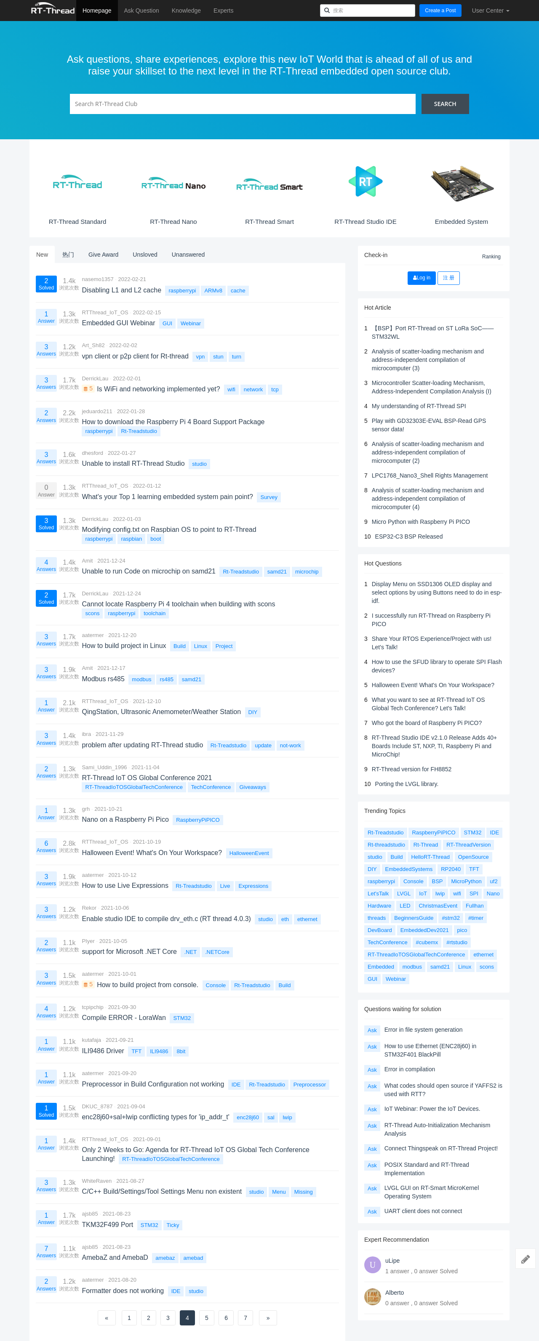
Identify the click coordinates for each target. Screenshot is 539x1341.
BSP (437, 881)
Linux (200, 646)
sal (271, 1117)
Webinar (191, 323)
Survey (268, 497)
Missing (303, 1192)
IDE (236, 1084)
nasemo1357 (97, 279)
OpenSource (473, 857)
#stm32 (451, 918)
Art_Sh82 (93, 345)
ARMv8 (213, 290)
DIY (253, 712)
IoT (423, 893)
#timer (475, 918)
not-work (290, 745)
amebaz (165, 1258)
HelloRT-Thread (430, 857)
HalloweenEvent (249, 853)
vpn (200, 356)
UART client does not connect (423, 1211)
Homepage (97, 10)
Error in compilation (409, 1069)
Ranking (491, 257)
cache (238, 290)
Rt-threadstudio (386, 845)
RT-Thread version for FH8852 (412, 769)
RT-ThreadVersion (468, 845)
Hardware (379, 906)
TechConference (211, 787)
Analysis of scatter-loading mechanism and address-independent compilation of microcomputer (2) (428, 452)
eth (285, 919)
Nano (493, 893)
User (491, 10)
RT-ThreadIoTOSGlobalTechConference (133, 787)
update (263, 745)
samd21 (277, 571)
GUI (167, 323)
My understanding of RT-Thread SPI (419, 406)
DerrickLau (95, 378)
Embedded (381, 967)
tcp (274, 389)
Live (225, 886)
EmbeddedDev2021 (424, 930)
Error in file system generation (423, 1029)
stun (218, 356)
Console (216, 985)
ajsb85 (90, 1214)
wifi (231, 389)
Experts (223, 10)
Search (445, 104)
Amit (87, 561)
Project (224, 646)
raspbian (131, 539)
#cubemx (427, 942)
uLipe (392, 1260)
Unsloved (145, 254)
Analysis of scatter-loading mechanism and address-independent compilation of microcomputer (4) (428, 498)
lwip (287, 1117)
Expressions (253, 886)
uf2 (494, 881)
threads (377, 918)
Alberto (394, 1292)
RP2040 (451, 869)
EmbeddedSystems (409, 869)
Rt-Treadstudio (139, 431)
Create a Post (440, 10)
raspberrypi (182, 290)
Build (179, 646)
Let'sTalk (378, 893)
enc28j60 (248, 1117)
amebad (193, 1258)
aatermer (93, 635)
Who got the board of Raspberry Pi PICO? (427, 723)
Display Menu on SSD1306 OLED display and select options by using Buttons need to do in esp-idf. (437, 592)
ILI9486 (159, 1051)
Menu (279, 1192)
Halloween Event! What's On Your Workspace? (433, 685)
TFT (136, 1051)
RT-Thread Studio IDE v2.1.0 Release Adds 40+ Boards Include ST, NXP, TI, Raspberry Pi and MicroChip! (434, 746)
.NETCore (217, 952)
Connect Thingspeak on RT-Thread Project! (441, 1148)
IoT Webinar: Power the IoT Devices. (432, 1108)
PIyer (88, 941)
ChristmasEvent (438, 906)
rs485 (166, 679)
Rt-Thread (426, 845)
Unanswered (188, 254)
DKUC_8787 (97, 1106)
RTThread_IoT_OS (105, 312)
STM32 (182, 1018)
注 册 (448, 278)
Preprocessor (310, 1084)
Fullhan (475, 906)
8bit (180, 1051)
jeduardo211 (97, 411)
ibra (86, 734)
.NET (190, 952)
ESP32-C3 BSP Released (409, 536)
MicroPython (466, 881)
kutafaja (91, 1040)
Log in (422, 278)
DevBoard (380, 930)
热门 (68, 254)
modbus (141, 679)
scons (92, 613)
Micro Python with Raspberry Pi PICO (421, 521)
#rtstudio (456, 942)
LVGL (404, 893)
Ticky (173, 1225)
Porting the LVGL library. (407, 784)
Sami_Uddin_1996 (104, 767)
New (42, 254)
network (253, 389)
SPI (474, 893)
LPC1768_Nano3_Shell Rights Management (430, 475)
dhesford (92, 453)
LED (405, 906)
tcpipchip (92, 1007)
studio (199, 464)
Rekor (89, 908)
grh (86, 809)
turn (236, 356)
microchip (307, 571)
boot (155, 539)
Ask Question (141, 10)
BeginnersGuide (413, 918)
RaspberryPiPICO (197, 820)
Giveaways (252, 787)
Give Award (103, 254)
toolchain (154, 613)
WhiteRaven (97, 1181)
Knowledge (186, 10)
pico (462, 930)
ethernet (307, 919)
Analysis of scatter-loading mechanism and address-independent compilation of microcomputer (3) (428, 360)
